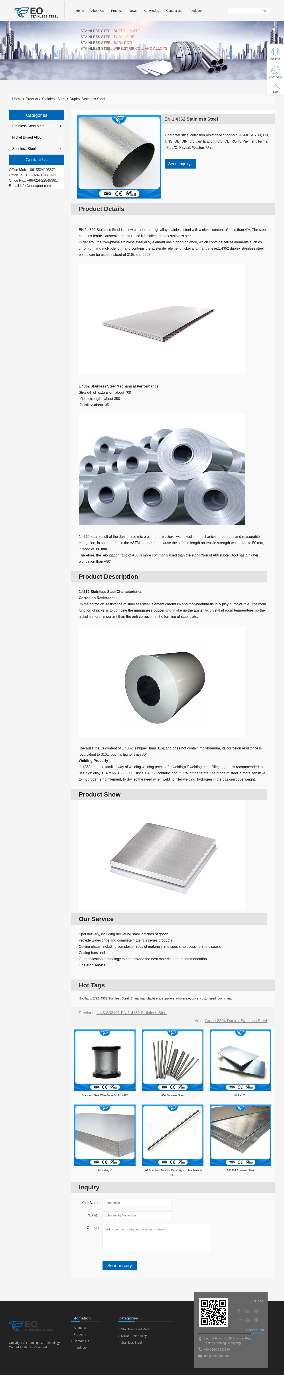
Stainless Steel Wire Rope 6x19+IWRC (105, 1095)
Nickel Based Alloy (26, 137)
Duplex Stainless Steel (87, 99)
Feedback (195, 10)
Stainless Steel (53, 99)
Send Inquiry (180, 164)
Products (80, 1334)
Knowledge (151, 10)
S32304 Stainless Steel (240, 1170)
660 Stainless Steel (172, 1095)
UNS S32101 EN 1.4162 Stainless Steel (132, 1013)
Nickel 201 (240, 1095)
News (133, 10)
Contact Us (173, 10)
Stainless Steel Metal (28, 126)
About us (80, 1327)
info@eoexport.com (35, 186)
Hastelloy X (105, 1170)
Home (80, 10)
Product (116, 10)
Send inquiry (119, 1265)
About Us (97, 10)
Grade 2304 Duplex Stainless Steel (236, 1021)
